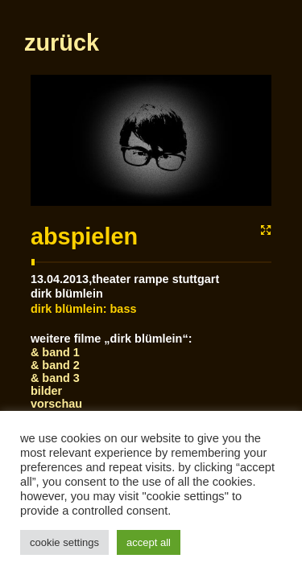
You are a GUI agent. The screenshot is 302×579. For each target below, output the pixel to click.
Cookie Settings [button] (64, 542)
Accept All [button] (148, 542)
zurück (61, 113)
